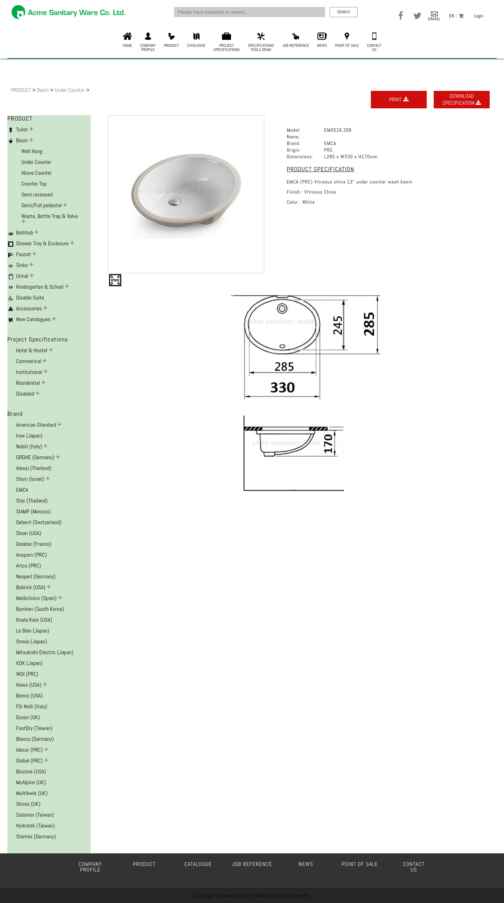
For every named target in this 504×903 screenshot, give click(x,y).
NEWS (322, 40)
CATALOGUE (196, 40)
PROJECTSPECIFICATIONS (227, 42)
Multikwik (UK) (32, 793)
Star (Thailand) (32, 500)
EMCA (22, 489)
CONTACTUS (374, 42)
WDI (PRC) (27, 674)
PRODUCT (171, 40)
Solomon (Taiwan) (35, 814)
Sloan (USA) (28, 533)
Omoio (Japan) (31, 641)
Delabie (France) (33, 544)
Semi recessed (37, 194)
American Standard (36, 424)
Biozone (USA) (31, 771)
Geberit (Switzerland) (39, 522)
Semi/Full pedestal (42, 205)
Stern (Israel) (31, 479)
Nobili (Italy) (29, 446)
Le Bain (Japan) (32, 630)
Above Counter (36, 172)
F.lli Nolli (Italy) (31, 706)
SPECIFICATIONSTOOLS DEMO (261, 42)
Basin (43, 90)
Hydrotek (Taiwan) (35, 825)
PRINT (399, 99)
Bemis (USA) (29, 695)
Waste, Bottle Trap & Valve (49, 216)
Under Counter (70, 90)
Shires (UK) (28, 804)
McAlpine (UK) (31, 782)
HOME (127, 40)
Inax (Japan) (29, 435)
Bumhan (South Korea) (40, 609)
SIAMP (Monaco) (33, 511)
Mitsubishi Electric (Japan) (44, 652)
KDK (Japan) (29, 663)
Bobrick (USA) (31, 587)
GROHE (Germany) (36, 457)
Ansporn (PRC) (31, 554)
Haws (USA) (29, 684)
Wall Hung (31, 151)
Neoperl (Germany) (36, 576)
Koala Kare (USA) (34, 619)
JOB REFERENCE (295, 40)
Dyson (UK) (28, 717)
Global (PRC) (30, 760)
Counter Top (33, 183)
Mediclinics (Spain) (37, 598)
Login (478, 16)
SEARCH (343, 12)
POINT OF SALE (347, 40)
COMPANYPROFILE (148, 42)
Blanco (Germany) (35, 739)
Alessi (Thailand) (33, 468)
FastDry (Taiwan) (34, 728)
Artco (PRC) (28, 565)
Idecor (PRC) (30, 749)
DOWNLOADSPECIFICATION (461, 99)
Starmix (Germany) (36, 836)
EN (451, 16)
